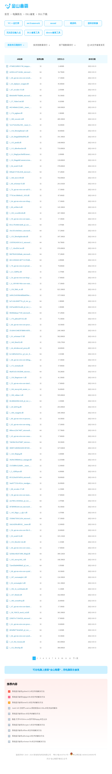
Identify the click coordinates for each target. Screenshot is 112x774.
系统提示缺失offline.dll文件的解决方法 (27, 730)
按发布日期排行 (16, 45)
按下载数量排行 (67, 45)
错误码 (73, 23)
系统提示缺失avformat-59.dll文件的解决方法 (29, 742)
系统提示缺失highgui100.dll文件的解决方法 (28, 697)
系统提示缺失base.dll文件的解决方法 (26, 714)
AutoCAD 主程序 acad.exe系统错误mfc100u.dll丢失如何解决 (34, 708)
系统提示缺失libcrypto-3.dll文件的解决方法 (28, 725)
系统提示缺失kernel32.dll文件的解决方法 (27, 702)
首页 (7, 14)
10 (62, 658)
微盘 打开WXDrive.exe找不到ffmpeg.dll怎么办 (29, 719)
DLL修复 (30, 14)
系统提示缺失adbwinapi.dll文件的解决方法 (28, 736)
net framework (33, 23)
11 (66, 658)
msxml (53, 23)
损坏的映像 (93, 23)
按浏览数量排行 (41, 45)
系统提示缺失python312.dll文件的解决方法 (28, 691)
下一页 (75, 658)
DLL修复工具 (33, 33)
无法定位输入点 (13, 33)
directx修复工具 (53, 33)
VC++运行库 (13, 23)
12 (70, 658)
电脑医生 (17, 14)
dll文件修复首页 (96, 45)
